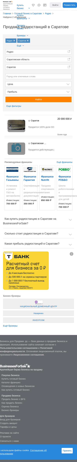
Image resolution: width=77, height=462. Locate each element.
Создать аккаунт (8, 423)
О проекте (5, 436)
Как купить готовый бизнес (16, 389)
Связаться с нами (9, 441)
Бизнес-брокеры (10, 410)
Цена (10, 84)
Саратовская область (18, 59)
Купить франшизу (22, 17)
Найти (38, 99)
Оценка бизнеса (10, 406)
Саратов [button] (11, 67)
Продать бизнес (21, 27)
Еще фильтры (13, 106)
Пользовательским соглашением (19, 348)
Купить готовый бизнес (14, 378)
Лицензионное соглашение (28, 354)
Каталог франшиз (11, 382)
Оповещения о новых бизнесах (18, 386)
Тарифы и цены (8, 427)
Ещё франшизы (64, 162)
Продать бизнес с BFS (13, 399)
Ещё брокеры (10, 325)
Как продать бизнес (12, 402)
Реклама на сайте (9, 433)
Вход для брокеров (10, 419)
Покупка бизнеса (10, 375)
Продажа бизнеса (11, 395)
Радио (10, 51)
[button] (33, 5)
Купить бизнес (20, 7)
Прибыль (12, 91)
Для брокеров (7, 416)
